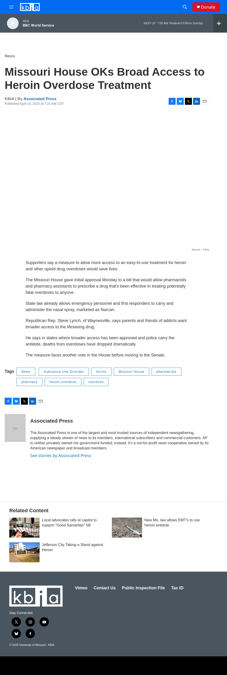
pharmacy (29, 382)
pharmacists (167, 371)
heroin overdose (63, 382)
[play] (13, 23)
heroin (101, 371)
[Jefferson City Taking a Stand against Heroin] (24, 552)
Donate (208, 7)
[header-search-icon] (184, 7)
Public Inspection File (143, 588)
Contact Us (104, 588)
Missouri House (131, 371)
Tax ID (177, 588)
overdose (96, 382)
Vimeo (81, 588)
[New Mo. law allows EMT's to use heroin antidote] (127, 528)
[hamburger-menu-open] (11, 7)
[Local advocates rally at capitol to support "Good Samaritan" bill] (24, 528)
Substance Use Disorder (63, 371)
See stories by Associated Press (60, 455)
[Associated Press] (15, 428)
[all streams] (220, 23)
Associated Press (40, 99)
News (10, 56)
